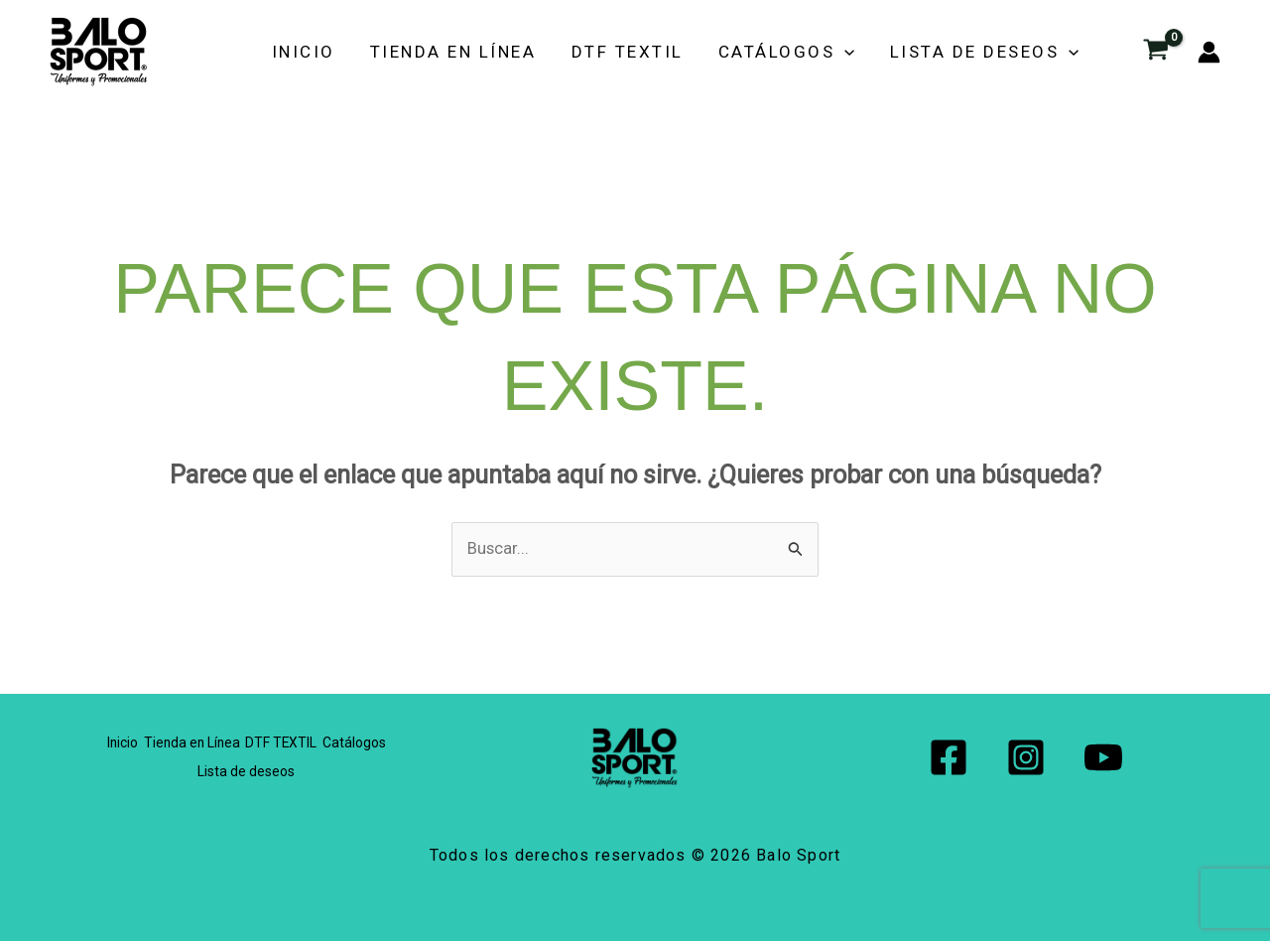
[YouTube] (1103, 758)
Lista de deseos (996, 51)
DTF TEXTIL (667, 52)
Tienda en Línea (508, 52)
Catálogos (812, 51)
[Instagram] (1026, 758)
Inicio (372, 52)
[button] (871, 51)
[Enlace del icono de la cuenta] (1209, 52)
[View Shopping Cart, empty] (1156, 51)
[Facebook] (948, 758)
